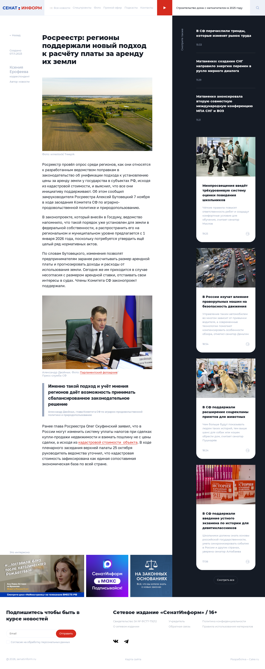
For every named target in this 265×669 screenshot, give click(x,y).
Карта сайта (133, 659)
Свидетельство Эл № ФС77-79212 (135, 621)
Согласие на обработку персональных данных (40, 642)
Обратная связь (179, 626)
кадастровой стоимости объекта (107, 442)
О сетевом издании (126, 626)
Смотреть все (225, 579)
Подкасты (131, 7)
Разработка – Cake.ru (244, 659)
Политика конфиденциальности (224, 621)
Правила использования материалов (227, 626)
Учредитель (177, 621)
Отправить (66, 633)
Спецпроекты (82, 7)
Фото (97, 7)
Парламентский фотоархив (98, 372)
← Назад (15, 35)
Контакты (146, 7)
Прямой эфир (112, 7)
